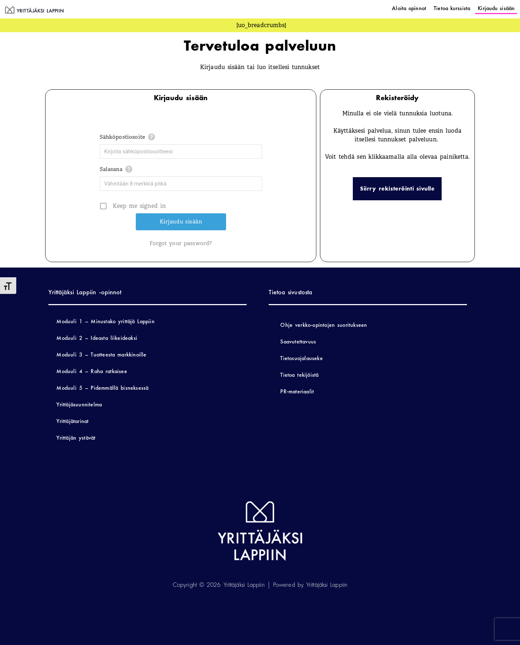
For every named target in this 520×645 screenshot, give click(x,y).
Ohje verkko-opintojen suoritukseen (323, 325)
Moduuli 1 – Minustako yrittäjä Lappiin (105, 321)
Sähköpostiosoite (123, 137)
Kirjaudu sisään (496, 8)
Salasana (111, 169)
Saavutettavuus (298, 341)
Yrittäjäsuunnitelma (79, 404)
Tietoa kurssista (452, 8)
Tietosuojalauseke (301, 358)
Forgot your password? (181, 243)
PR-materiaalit (297, 391)
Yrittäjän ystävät (75, 437)
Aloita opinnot (409, 8)
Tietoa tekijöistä (299, 375)
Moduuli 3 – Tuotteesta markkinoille (101, 354)
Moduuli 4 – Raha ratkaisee (91, 371)
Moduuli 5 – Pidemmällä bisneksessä (102, 388)
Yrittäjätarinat (72, 421)
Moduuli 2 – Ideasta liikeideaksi (96, 338)
